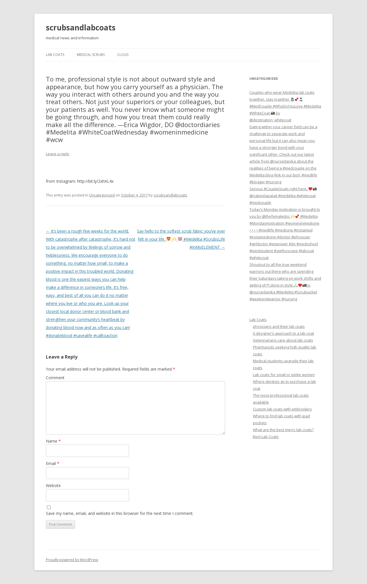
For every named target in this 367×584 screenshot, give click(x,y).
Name (53, 441)
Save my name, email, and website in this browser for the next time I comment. (120, 513)
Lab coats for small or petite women (284, 374)
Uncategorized (102, 195)
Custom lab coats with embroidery (282, 409)
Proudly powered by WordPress (72, 559)
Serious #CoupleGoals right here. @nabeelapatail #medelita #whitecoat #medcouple (283, 195)
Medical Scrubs (91, 54)
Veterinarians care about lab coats (283, 340)
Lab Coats (55, 54)
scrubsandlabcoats (81, 27)
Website (53, 485)
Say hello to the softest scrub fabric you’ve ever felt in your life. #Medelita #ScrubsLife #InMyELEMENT (181, 239)
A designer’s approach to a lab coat (283, 333)
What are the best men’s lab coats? (283, 429)
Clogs (122, 54)
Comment (55, 377)
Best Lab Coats (266, 436)
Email (52, 463)
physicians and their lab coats (279, 326)
